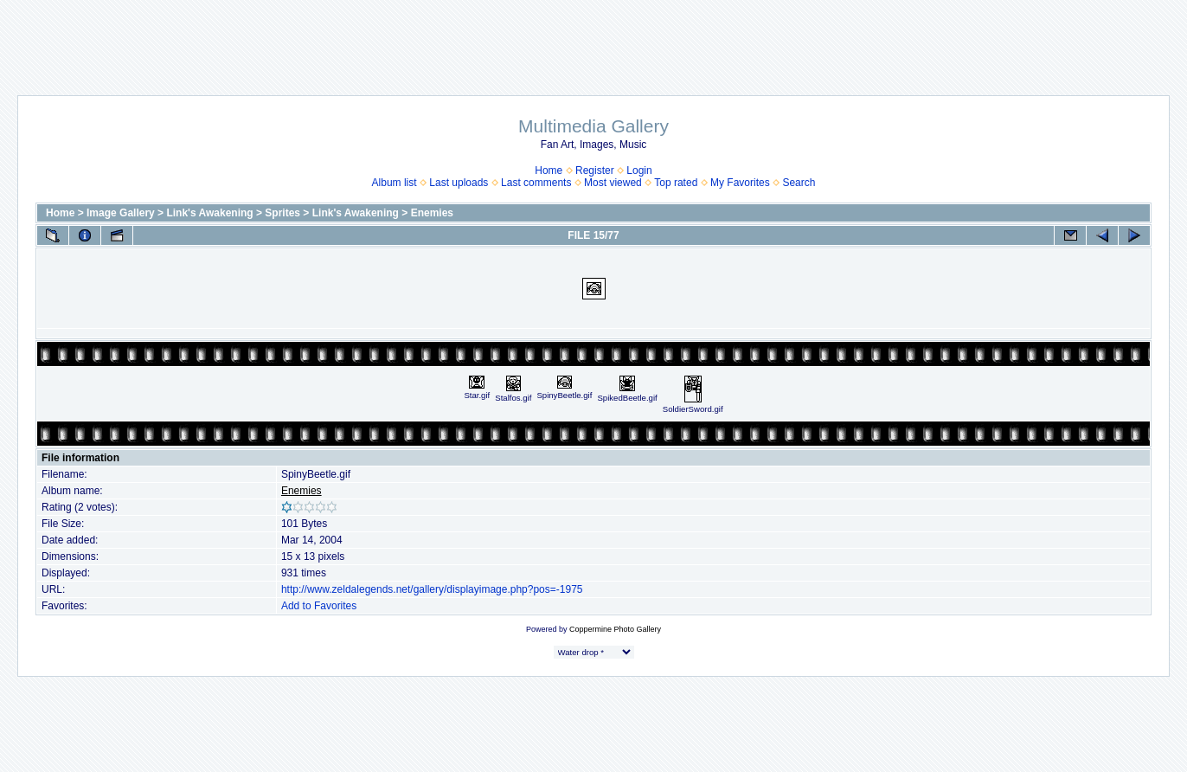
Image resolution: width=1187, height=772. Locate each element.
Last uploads (458, 183)
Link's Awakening (209, 213)
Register (594, 170)
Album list (394, 183)
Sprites (282, 213)
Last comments (536, 183)
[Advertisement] (593, 39)
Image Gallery (121, 213)
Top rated (675, 183)
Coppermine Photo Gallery (615, 629)
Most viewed (613, 183)
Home (548, 170)
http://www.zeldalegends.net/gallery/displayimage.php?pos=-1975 (432, 589)
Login (638, 170)
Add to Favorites (318, 606)
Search (798, 183)
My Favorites (740, 183)
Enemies (432, 213)
